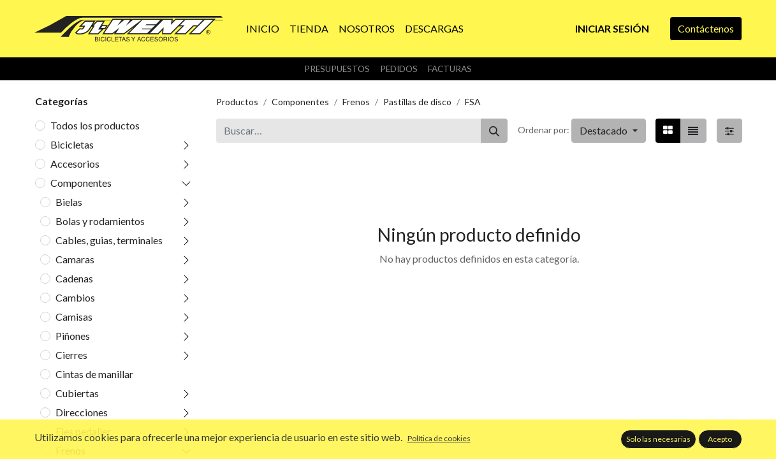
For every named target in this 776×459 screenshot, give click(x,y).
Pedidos (399, 69)
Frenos (70, 450)
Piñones (72, 336)
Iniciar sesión (612, 28)
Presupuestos (337, 69)
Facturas (450, 69)
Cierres (71, 355)
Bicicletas (72, 144)
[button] (608, 131)
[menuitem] (262, 28)
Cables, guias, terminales (109, 240)
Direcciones (81, 412)
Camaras (74, 259)
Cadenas (74, 278)
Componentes (81, 183)
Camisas (73, 316)
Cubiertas (77, 393)
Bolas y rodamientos (100, 221)
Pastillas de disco (417, 101)
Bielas (68, 202)
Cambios (75, 297)
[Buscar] (494, 131)
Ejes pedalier (83, 431)
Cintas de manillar (94, 374)
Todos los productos (95, 125)
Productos (237, 101)
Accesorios (74, 163)
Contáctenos (706, 28)
